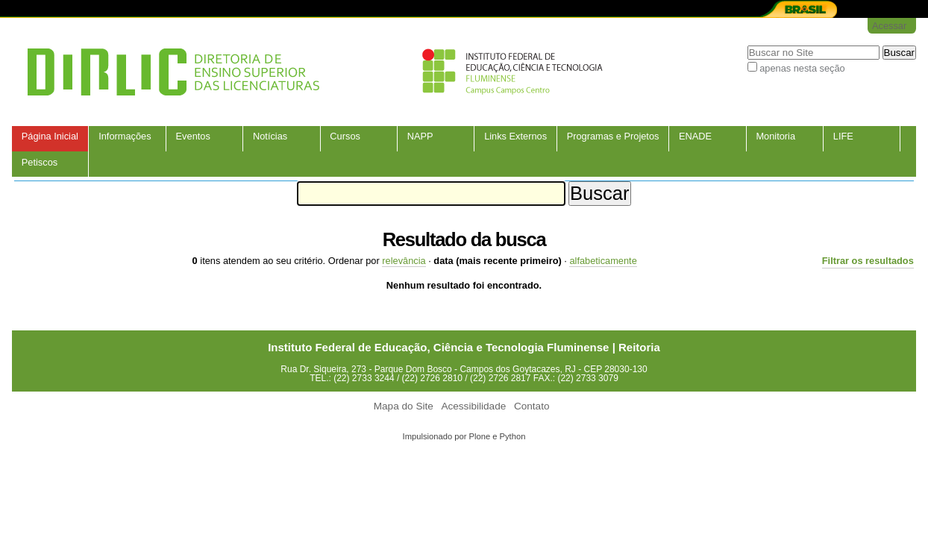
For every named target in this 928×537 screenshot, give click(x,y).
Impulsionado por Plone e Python (464, 436)
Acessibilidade (473, 406)
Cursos (345, 136)
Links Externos (515, 136)
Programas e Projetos (613, 136)
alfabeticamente (602, 260)
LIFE (843, 136)
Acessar (889, 25)
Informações (124, 136)
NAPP (420, 136)
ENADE (695, 136)
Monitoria (775, 136)
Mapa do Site (403, 406)
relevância (403, 260)
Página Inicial (50, 136)
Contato (532, 406)
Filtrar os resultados (868, 260)
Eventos (193, 136)
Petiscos (39, 162)
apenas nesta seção (802, 68)
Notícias (270, 136)
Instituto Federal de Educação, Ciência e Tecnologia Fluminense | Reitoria (464, 347)
